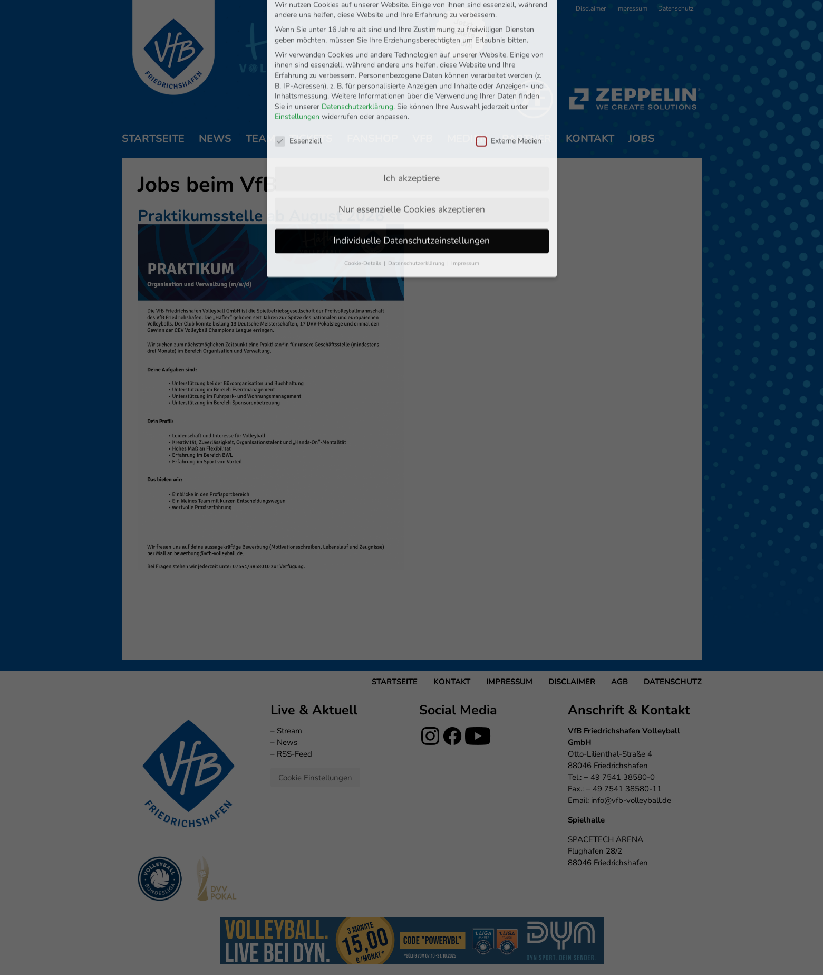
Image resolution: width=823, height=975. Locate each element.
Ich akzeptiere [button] (411, 117)
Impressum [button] (465, 202)
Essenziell (298, 80)
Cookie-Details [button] (363, 202)
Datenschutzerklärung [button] (417, 202)
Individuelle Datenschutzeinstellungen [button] (411, 179)
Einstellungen (297, 56)
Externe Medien (508, 80)
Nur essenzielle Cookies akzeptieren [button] (411, 148)
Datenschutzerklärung (357, 45)
